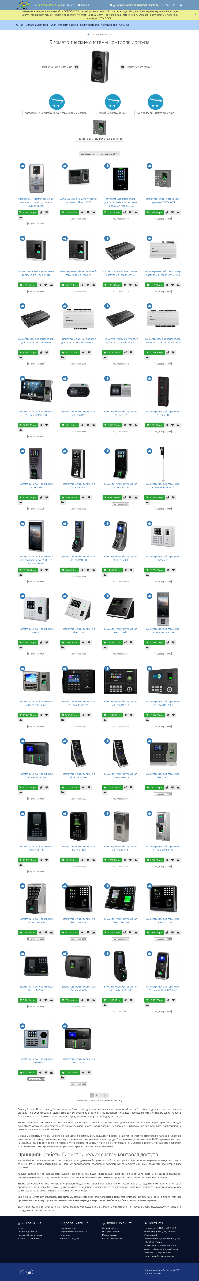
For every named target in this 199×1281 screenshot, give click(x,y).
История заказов (110, 1231)
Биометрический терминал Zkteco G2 (36, 630)
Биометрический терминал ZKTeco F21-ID (78, 485)
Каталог (85, 4)
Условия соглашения (28, 1238)
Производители (68, 1227)
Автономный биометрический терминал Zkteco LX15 (78, 200)
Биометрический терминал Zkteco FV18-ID (78, 558)
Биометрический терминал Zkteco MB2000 (162, 920)
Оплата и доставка (36, 24)
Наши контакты (89, 24)
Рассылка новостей (112, 1238)
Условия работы (68, 24)
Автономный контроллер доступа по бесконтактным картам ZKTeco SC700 (120, 202)
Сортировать (88, 153)
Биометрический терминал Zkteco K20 (162, 775)
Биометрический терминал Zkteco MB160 (120, 920)
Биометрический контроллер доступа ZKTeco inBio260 (36, 340)
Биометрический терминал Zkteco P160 (36, 1060)
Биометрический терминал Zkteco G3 (78, 630)
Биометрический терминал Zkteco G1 (162, 558)
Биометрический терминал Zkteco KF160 (36, 848)
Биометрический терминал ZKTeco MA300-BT (162, 848)
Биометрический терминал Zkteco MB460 (78, 988)
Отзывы (124, 24)
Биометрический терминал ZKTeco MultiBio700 (120, 988)
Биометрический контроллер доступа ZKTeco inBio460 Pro (163, 340)
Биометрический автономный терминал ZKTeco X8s (78, 273)
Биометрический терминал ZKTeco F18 (36, 485)
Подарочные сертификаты (73, 1231)
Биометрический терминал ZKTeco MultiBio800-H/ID (162, 988)
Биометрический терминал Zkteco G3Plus (120, 630)
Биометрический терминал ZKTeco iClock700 (78, 703)
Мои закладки (109, 1234)
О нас (19, 24)
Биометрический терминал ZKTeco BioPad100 (36, 413)
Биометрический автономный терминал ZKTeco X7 (163, 200)
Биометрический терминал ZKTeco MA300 (120, 848)
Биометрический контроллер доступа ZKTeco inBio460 (120, 340)
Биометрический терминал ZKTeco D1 (78, 413)
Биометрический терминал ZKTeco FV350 (120, 558)
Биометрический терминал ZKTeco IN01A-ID (162, 703)
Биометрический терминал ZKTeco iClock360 (36, 703)
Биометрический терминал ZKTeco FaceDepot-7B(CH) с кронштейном (36, 560)
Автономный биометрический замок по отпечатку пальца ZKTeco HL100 (36, 202)
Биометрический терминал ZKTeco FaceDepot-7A (162, 485)
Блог (53, 24)
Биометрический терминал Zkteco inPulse (78, 775)
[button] (136, 5)
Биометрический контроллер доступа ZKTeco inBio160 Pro (163, 273)
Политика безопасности (30, 1234)
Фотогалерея (109, 24)
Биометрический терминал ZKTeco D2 (120, 413)
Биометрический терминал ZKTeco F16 (162, 413)
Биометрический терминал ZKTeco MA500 (36, 920)
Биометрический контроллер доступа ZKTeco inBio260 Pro (78, 340)
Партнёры (65, 1234)
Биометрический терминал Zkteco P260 (78, 1060)
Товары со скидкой (69, 1238)
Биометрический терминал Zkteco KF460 (78, 848)
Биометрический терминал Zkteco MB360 (36, 988)
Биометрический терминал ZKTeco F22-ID (120, 485)
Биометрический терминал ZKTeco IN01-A (120, 703)
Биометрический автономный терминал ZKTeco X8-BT (36, 273)
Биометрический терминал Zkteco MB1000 (78, 920)
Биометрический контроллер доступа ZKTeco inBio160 (120, 273)
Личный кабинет (111, 1227)
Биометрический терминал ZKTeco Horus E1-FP (162, 630)
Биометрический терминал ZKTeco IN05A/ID (36, 775)
